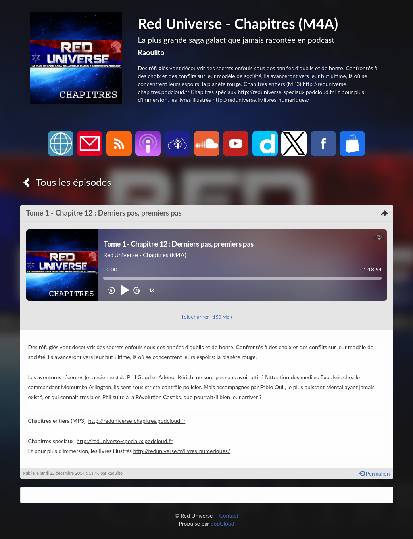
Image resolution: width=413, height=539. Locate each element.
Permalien (374, 473)
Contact (228, 515)
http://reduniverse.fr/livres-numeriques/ (182, 450)
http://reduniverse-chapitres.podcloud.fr (137, 420)
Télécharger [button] (206, 316)
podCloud (222, 523)
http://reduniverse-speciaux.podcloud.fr (125, 441)
